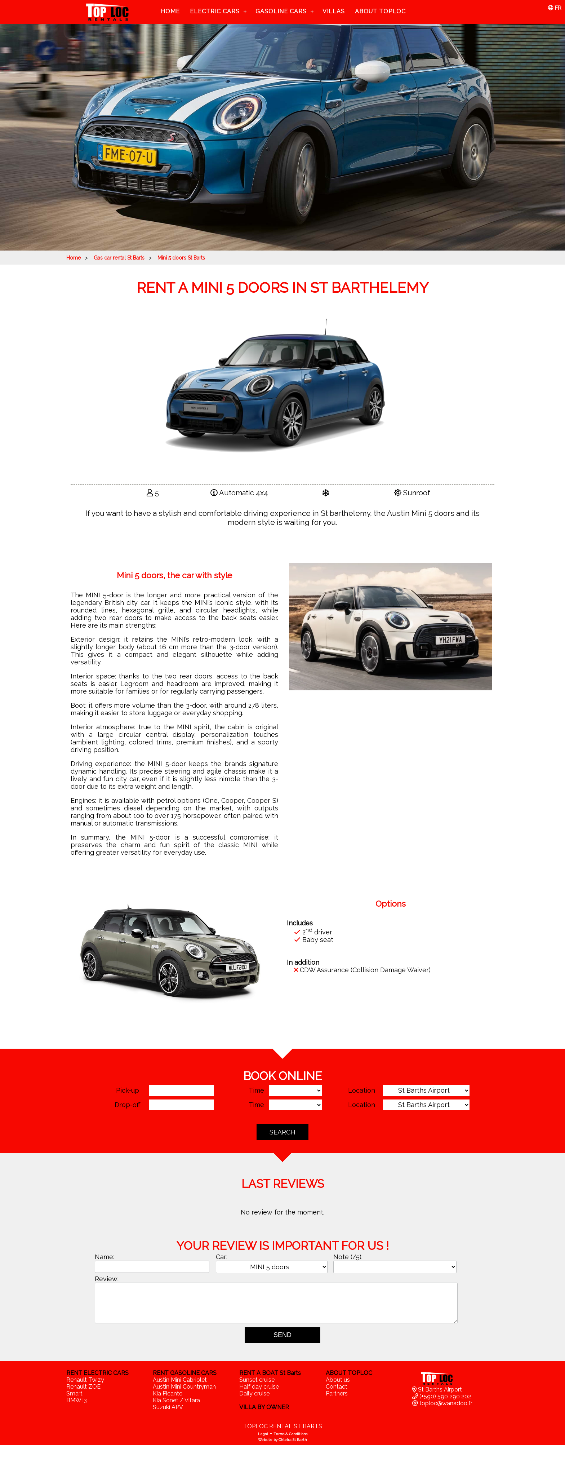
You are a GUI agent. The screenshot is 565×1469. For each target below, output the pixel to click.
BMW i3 (76, 1400)
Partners (337, 1393)
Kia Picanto (168, 1393)
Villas (333, 11)
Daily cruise (254, 1393)
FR (554, 8)
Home (170, 11)
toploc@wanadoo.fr (442, 1403)
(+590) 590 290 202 (441, 1396)
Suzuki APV (168, 1407)
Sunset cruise (257, 1379)
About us (338, 1379)
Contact (336, 1386)
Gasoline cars (281, 11)
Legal (263, 1434)
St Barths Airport (437, 1389)
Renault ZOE (83, 1386)
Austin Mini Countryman (184, 1386)
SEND (282, 1335)
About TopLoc (380, 11)
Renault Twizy (85, 1379)
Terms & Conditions (290, 1434)
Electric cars (215, 11)
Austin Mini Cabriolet (180, 1379)
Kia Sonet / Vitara (176, 1400)
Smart (74, 1393)
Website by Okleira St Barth (282, 1440)
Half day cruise (259, 1386)
